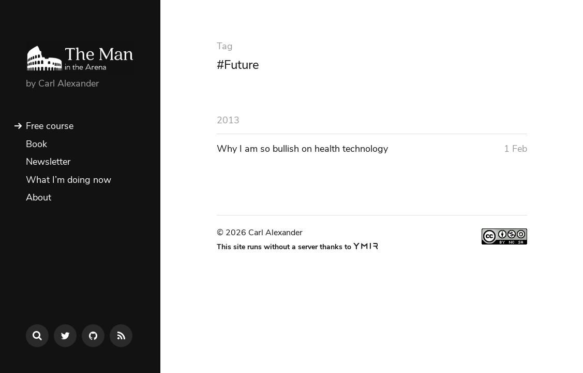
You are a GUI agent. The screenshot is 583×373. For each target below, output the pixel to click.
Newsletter (48, 161)
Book (36, 144)
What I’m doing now (68, 180)
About (38, 197)
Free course (49, 126)
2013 (228, 120)
